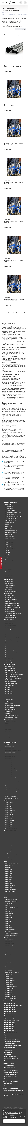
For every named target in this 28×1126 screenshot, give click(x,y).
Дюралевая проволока (10, 840)
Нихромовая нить (9, 941)
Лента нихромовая (9, 939)
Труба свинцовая (8, 964)
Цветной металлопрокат (10, 742)
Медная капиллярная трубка (11, 907)
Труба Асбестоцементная (10, 518)
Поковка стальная (9, 567)
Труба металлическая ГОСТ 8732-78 (13, 516)
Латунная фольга (8, 879)
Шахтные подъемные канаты (11, 717)
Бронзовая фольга (9, 814)
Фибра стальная (8, 573)
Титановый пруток (9, 994)
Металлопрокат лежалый (10, 1070)
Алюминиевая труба (9, 754)
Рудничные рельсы (9, 733)
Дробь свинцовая (9, 954)
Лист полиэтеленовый (9, 1067)
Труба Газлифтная (9, 546)
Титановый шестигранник (11, 996)
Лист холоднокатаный (10, 597)
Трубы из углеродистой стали (11, 532)
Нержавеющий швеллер (10, 1037)
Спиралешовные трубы (10, 540)
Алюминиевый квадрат (10, 762)
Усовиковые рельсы (9, 739)
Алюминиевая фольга (10, 756)
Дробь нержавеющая (9, 1003)
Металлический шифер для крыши (13, 613)
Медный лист (8, 925)
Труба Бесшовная (9, 506)
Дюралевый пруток (9, 849)
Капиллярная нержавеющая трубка (13, 1005)
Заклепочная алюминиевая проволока (14, 781)
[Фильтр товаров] (1, 563)
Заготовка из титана (9, 968)
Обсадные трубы (8, 528)
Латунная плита (8, 871)
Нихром (6, 937)
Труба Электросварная (10, 510)
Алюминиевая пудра (9, 1065)
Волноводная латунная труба (11, 863)
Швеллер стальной (9, 589)
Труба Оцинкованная (9, 522)
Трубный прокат (8, 504)
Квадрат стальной (9, 561)
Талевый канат (8, 713)
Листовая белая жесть (10, 611)
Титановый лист (8, 992)
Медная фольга (8, 917)
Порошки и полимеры (9, 1063)
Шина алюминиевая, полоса (11, 798)
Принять (14, 1121)
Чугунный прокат (8, 1050)
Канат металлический (9, 664)
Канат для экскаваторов (10, 681)
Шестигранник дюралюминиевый (12, 859)
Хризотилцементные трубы (11, 520)
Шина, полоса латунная (10, 891)
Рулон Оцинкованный (10, 615)
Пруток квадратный (9, 571)
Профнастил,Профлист (10, 601)
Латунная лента (8, 869)
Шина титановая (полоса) (10, 998)
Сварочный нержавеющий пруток (12, 1045)
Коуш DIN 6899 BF (9, 693)
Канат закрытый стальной (11, 683)
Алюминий (6, 744)
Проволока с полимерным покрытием (13, 645)
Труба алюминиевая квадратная (12, 791)
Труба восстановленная (10, 548)
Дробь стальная (8, 559)
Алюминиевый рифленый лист (12, 770)
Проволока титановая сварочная (12, 972)
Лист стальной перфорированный (12, 607)
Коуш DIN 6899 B (8, 691)
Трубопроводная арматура (10, 1081)
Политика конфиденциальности (8, 1115)
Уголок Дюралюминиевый (11, 855)
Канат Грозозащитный (10, 668)
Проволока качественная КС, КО (12, 637)
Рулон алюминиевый (9, 785)
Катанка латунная (9, 865)
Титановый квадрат (9, 988)
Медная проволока (9, 913)
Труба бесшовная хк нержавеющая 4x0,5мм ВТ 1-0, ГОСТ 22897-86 (14, 65)
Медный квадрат (8, 921)
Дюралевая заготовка (10, 832)
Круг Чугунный (7, 1054)
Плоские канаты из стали (10, 709)
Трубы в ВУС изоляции (10, 552)
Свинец (6, 949)
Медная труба (8, 915)
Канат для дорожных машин (11, 676)
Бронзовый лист (8, 824)
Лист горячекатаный (9, 595)
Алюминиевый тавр (9, 772)
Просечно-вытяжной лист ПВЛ (12, 603)
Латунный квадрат (9, 883)
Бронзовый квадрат (9, 820)
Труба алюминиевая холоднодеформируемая (10, 796)
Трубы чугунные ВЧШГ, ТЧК (11, 1058)
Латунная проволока (9, 873)
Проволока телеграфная (10, 650)
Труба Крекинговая (9, 542)
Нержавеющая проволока (10, 1015)
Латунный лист (8, 887)
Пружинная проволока (10, 656)
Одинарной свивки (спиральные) (12, 705)
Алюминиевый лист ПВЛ (10, 768)
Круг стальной (8, 563)
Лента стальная (8, 565)
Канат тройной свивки (10, 685)
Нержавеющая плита (9, 1009)
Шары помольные (9, 575)
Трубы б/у (7, 550)
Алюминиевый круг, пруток (11, 764)
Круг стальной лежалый (10, 1074)
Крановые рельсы (9, 725)
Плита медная (8, 931)
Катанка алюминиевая (10, 783)
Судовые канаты (8, 711)
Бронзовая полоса (9, 808)
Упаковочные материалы (10, 1088)
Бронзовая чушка (9, 816)
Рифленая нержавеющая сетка (12, 1041)
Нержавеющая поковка (10, 1011)
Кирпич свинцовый (9, 955)
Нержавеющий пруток (9, 1030)
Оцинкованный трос (9, 707)
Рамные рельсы (8, 731)
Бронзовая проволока (10, 810)
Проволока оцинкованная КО (11, 641)
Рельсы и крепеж (8, 719)
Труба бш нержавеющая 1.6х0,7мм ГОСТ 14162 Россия (13, 183)
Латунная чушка (8, 881)
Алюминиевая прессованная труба (13, 750)
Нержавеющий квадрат (10, 1024)
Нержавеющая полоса (9, 1013)
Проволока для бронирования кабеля (13, 631)
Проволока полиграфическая (11, 643)
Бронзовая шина (8, 818)
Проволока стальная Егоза (11, 648)
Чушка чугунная (8, 1060)
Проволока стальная (9, 619)
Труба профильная (9, 508)
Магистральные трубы (10, 536)
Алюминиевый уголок (10, 774)
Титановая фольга (9, 984)
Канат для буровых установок (11, 672)
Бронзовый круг (8, 822)
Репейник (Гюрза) (9, 658)
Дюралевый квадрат (9, 842)
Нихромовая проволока (10, 943)
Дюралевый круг (8, 844)
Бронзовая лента (8, 804)
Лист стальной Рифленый (11, 599)
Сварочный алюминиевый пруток (12, 789)
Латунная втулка (8, 867)
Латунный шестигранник (10, 889)
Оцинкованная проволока (10, 627)
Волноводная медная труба (11, 899)
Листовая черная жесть (10, 609)
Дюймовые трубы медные (11, 901)
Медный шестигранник (10, 929)
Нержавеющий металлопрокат (12, 1001)
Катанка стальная (9, 623)
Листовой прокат (8, 593)
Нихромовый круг (9, 947)
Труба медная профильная (11, 935)
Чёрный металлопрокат (10, 502)
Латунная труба (8, 877)
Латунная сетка (8, 875)
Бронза (6, 800)
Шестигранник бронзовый (11, 828)
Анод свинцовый (8, 951)
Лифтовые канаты (9, 703)
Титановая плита (8, 976)
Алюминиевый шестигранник (11, 779)
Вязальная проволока (10, 621)
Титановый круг (8, 990)
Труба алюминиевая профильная (12, 793)
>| (5, 315)
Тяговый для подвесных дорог (11, 715)
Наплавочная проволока (10, 625)
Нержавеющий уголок (9, 1034)
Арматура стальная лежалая (11, 1072)
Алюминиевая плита (9, 748)
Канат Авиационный (9, 666)
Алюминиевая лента (9, 746)
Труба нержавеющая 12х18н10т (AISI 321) (14, 512)
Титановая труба (8, 982)
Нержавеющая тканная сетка (11, 1020)
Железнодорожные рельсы (11, 721)
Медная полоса (8, 911)
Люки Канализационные (10, 1056)
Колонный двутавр (9, 583)
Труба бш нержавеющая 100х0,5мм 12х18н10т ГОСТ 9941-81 (14, 300)
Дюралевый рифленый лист (11, 851)
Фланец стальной (8, 1085)
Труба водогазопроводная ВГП (11, 514)
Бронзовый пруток (9, 826)
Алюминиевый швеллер (10, 776)
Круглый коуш (8, 701)
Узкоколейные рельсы (10, 737)
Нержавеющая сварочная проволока (13, 1018)
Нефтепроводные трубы (10, 538)
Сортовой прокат (8, 555)
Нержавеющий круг (9, 1026)
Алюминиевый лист (9, 766)
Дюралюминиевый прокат (10, 830)
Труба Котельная (8, 526)
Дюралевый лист (9, 847)
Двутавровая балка (9, 581)
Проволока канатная (9, 635)
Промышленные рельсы (10, 729)
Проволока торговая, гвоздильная (12, 652)
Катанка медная (8, 903)
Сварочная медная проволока (11, 933)
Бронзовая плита (8, 806)
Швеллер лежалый (8, 1078)
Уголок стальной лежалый (10, 1076)
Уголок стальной (8, 587)
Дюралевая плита (9, 836)
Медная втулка (8, 905)
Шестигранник (8, 577)
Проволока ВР (8, 629)
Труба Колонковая (9, 544)
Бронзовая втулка (9, 802)
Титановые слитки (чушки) (11, 986)
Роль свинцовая (8, 960)
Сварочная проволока (10, 660)
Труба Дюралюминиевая (10, 853)
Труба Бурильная (8, 534)
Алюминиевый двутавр (10, 760)
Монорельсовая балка (10, 585)
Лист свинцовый (8, 957)
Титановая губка (8, 974)
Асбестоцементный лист (10, 617)
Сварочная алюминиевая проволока (13, 787)
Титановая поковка (9, 978)
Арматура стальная (9, 556)
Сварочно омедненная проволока (12, 662)
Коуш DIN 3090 (8, 687)
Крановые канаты (9, 699)
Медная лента (8, 909)
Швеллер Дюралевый (10, 857)
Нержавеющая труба (9, 1022)
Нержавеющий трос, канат (10, 1032)
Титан (5, 966)
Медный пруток (8, 927)
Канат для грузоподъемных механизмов (14, 674)
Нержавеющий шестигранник (11, 1039)
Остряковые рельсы (9, 727)
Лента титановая (8, 970)
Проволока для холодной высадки (12, 633)
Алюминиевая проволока (10, 752)
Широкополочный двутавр (11, 591)
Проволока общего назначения (12, 639)
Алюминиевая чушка (9, 758)
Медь (5, 897)
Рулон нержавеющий (9, 1043)
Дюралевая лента (9, 834)
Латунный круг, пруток (10, 885)
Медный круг (8, 923)
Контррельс (7, 723)
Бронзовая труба (8, 812)
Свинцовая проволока (10, 962)
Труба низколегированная (11, 530)
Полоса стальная (8, 569)
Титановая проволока (9, 980)
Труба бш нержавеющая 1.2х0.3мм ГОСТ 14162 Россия (13, 104)
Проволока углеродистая (10, 654)
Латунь (6, 861)
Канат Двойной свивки (10, 670)
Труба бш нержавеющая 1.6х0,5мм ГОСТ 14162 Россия (13, 143)
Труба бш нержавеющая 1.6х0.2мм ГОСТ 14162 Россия (13, 222)
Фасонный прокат (8, 579)
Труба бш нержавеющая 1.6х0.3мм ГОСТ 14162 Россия (13, 261)
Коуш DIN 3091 (8, 689)
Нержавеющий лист (9, 1028)
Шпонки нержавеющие (10, 1047)
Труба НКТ (7, 524)
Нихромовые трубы (9, 945)
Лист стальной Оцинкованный (12, 605)
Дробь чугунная (8, 1052)
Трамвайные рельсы (9, 735)
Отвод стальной (8, 1083)
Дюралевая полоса (9, 838)
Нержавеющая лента (9, 1007)
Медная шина (8, 919)
